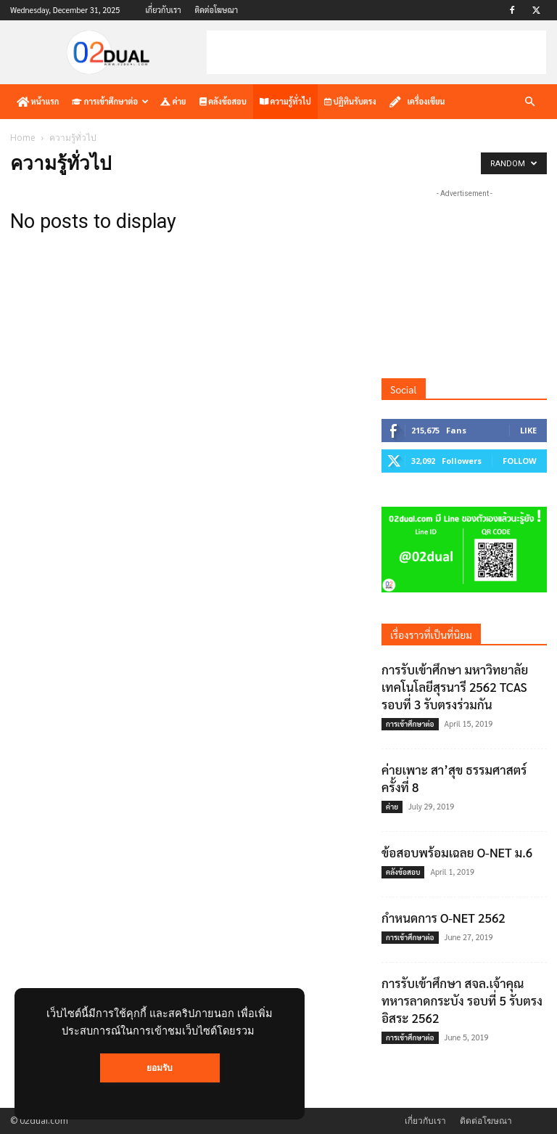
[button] (529, 102)
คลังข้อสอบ (223, 101)
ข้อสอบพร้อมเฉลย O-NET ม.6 (456, 852)
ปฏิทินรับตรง (350, 101)
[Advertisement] (376, 52)
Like (528, 430)
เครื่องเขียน (417, 101)
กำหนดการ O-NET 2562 (443, 918)
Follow (520, 460)
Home (23, 137)
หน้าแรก (38, 101)
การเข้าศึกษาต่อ (110, 101)
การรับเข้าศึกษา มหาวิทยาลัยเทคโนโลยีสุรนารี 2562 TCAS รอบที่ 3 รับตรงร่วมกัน (454, 686)
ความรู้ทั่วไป (285, 101)
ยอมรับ (160, 1071)
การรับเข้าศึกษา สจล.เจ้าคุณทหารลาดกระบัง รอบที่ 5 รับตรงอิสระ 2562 (461, 1000)
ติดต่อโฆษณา (216, 9)
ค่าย (173, 101)
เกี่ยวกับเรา (163, 9)
